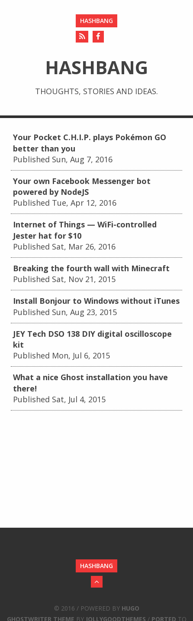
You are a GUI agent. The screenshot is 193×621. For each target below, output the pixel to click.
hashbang (96, 20)
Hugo (130, 608)
